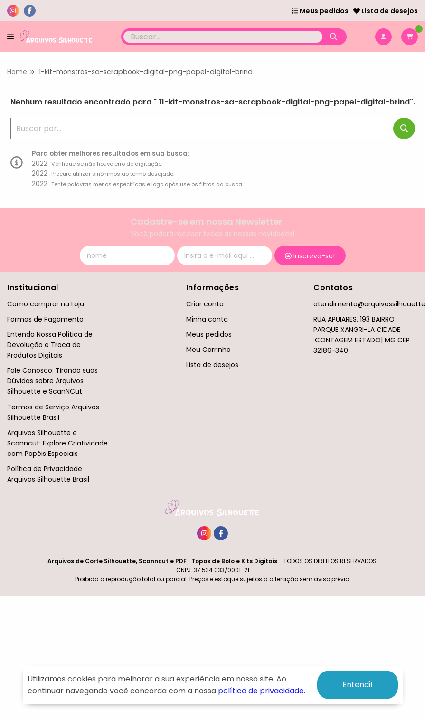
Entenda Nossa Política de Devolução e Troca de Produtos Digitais (50, 345)
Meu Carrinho (208, 349)
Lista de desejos (385, 11)
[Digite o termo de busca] (223, 37)
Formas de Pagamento (45, 319)
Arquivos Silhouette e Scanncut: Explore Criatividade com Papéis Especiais (57, 443)
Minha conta (207, 319)
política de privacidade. (261, 690)
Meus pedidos (320, 11)
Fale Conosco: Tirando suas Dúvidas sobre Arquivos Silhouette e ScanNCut (52, 381)
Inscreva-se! (310, 256)
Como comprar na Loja (45, 304)
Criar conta (205, 304)
